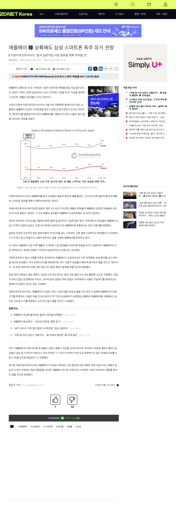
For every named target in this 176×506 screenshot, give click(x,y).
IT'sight (120, 14)
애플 (70, 427)
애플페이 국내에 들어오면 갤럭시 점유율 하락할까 (38, 315)
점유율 (60, 427)
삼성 (79, 427)
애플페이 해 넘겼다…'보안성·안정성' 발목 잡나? (37, 321)
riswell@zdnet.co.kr (34, 385)
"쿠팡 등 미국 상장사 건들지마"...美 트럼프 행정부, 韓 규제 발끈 (45, 335)
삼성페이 (36, 427)
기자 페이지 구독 (43, 69)
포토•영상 (161, 14)
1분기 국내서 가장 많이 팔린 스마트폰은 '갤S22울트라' (41, 328)
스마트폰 (49, 427)
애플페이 (23, 427)
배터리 (101, 14)
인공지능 (83, 14)
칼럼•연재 (139, 14)
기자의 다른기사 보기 (61, 69)
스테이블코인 (61, 14)
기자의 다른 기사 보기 (107, 385)
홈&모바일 (13, 60)
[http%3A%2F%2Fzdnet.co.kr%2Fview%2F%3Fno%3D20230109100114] (101, 69)
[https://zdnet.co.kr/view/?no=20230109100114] (90, 69)
